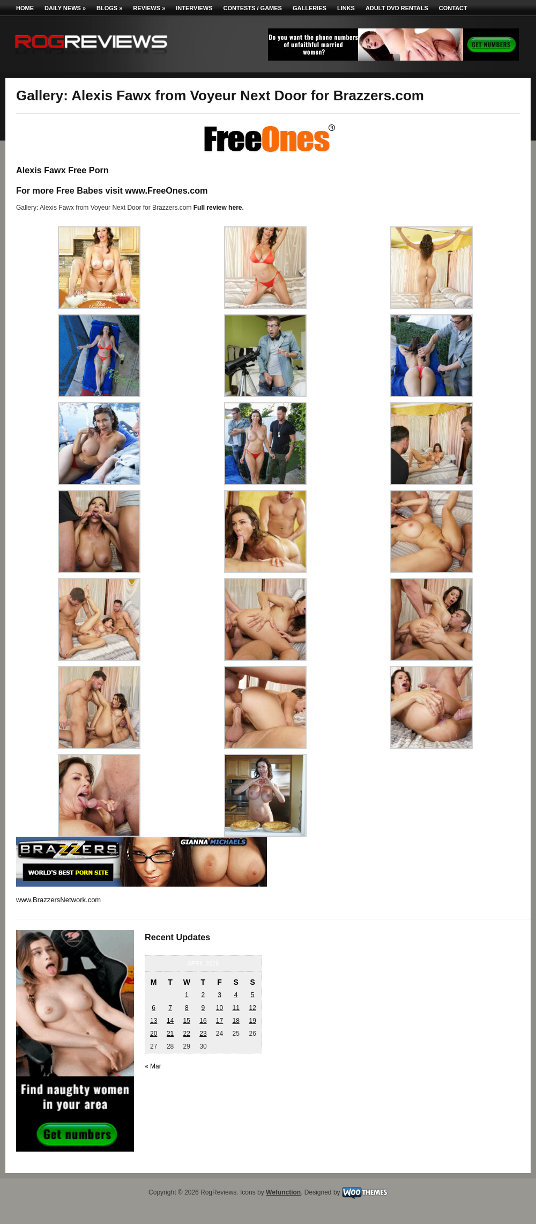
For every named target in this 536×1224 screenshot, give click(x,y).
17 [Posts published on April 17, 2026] (219, 1020)
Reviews (149, 8)
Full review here (217, 207)
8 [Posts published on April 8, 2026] (187, 1008)
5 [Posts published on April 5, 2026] (253, 995)
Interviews (194, 8)
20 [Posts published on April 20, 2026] (153, 1033)
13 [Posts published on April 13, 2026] (153, 1020)
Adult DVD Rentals (397, 8)
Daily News (65, 8)
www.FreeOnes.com (166, 190)
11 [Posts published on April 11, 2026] (235, 1008)
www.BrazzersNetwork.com (58, 900)
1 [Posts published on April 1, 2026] (187, 995)
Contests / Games (253, 8)
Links (346, 8)
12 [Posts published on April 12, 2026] (252, 1008)
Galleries (309, 8)
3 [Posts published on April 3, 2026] (219, 995)
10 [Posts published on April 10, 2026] (219, 1008)
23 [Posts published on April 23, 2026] (202, 1033)
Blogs (109, 8)
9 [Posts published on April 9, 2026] (203, 1008)
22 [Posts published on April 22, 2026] (186, 1033)
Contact (453, 8)
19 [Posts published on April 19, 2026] (252, 1020)
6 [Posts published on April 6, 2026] (153, 1008)
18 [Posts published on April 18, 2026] (235, 1020)
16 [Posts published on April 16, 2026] (202, 1020)
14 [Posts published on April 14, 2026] (170, 1020)
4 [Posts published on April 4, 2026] (236, 995)
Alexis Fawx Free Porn (62, 170)
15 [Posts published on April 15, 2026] (186, 1020)
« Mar (153, 1066)
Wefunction (283, 1192)
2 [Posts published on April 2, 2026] (203, 995)
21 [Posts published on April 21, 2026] (170, 1033)
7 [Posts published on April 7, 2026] (170, 1008)
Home (25, 8)
